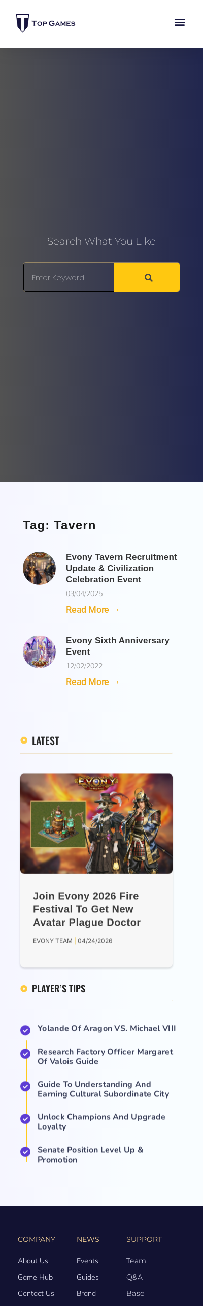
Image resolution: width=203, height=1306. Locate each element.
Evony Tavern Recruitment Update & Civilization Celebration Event (121, 568)
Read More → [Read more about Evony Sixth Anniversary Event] (93, 681)
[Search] (147, 277)
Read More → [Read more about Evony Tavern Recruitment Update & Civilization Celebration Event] (93, 609)
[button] (179, 21)
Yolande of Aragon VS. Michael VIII (107, 1172)
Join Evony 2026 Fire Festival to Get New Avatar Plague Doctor (87, 1071)
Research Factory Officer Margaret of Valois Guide (105, 1200)
